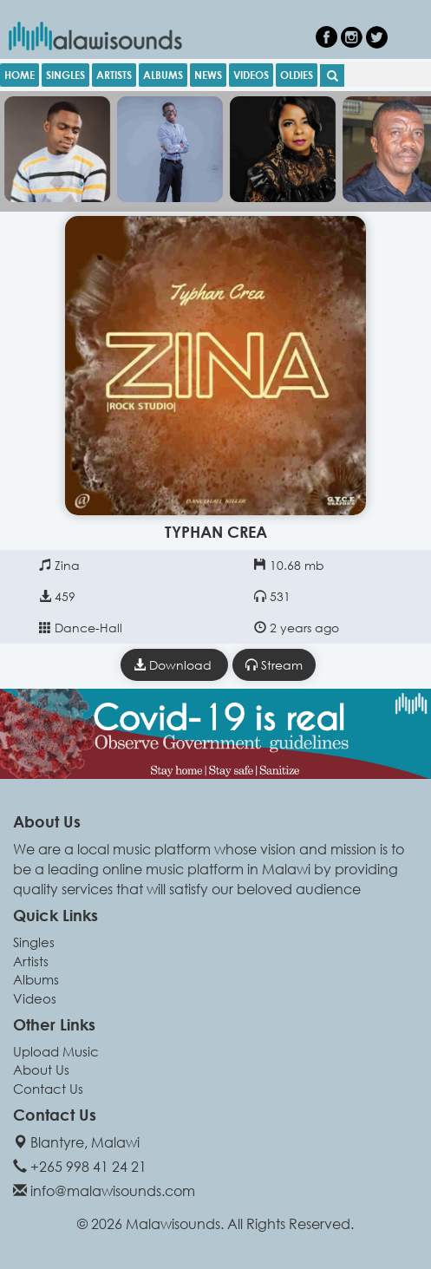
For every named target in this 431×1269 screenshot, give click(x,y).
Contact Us (48, 1088)
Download (174, 664)
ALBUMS (163, 75)
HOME (19, 75)
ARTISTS (114, 75)
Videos (34, 998)
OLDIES (296, 75)
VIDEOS (251, 75)
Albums (36, 979)
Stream (274, 664)
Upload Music (56, 1051)
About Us (41, 1069)
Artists (31, 961)
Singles (34, 942)
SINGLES (65, 75)
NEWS (208, 75)
